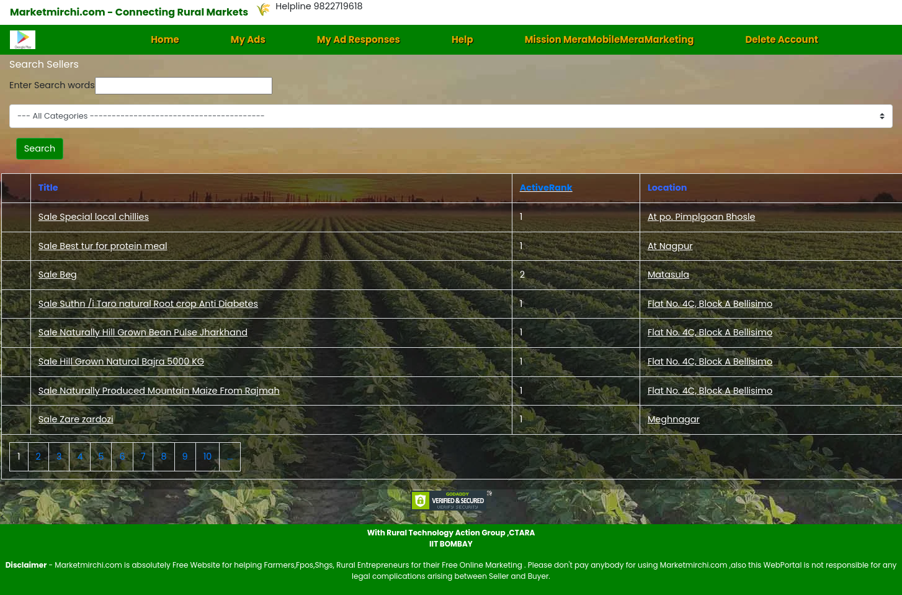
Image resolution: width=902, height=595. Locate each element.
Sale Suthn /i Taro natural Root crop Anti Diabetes (148, 304)
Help (462, 39)
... (230, 456)
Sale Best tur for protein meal (102, 246)
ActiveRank (546, 187)
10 (207, 456)
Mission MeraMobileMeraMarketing (609, 39)
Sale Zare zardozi (76, 419)
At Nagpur (670, 246)
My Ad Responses (358, 39)
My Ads (248, 39)
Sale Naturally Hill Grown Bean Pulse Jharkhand (143, 332)
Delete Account (781, 39)
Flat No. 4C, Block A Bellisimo (710, 304)
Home (165, 39)
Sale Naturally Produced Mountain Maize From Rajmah (159, 390)
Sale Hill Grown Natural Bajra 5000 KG (121, 361)
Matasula (668, 274)
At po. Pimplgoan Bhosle (701, 217)
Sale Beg (57, 274)
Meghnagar (674, 419)
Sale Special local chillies (93, 217)
